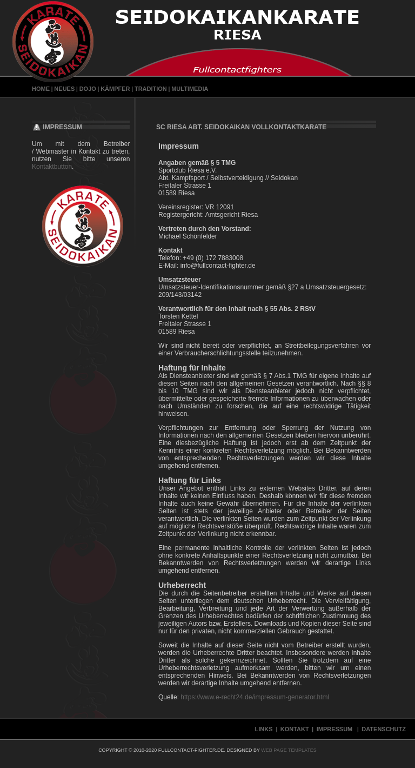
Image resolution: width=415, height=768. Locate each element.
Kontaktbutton (52, 166)
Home (41, 88)
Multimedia (189, 88)
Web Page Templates (289, 750)
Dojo (87, 88)
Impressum (335, 729)
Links (265, 729)
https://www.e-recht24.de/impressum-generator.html (254, 697)
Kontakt (294, 729)
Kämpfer (115, 88)
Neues (64, 88)
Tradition (151, 88)
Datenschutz (384, 729)
